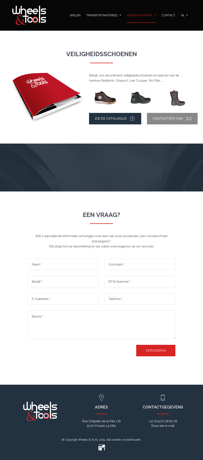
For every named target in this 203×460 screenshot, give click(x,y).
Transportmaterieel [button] (102, 15)
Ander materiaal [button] (140, 15)
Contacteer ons (172, 119)
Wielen (75, 15)
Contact (168, 15)
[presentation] (57, 352)
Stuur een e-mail (162, 426)
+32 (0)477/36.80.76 (163, 421)
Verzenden (156, 350)
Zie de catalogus (115, 119)
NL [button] (183, 15)
